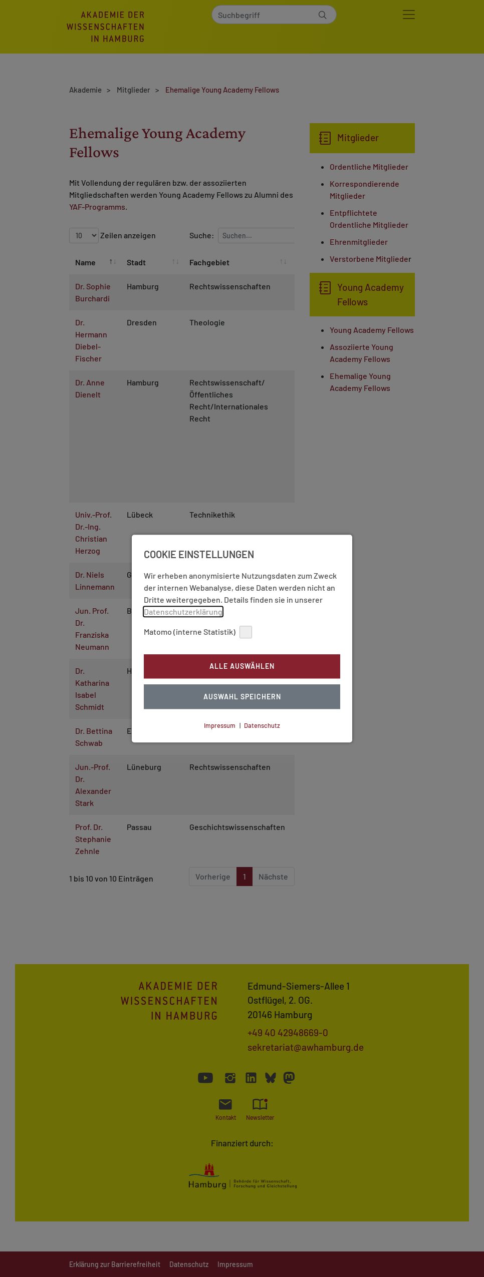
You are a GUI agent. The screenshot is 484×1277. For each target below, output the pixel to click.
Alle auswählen (242, 666)
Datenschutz (262, 725)
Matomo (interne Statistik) (198, 632)
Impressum (219, 725)
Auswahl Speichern (242, 696)
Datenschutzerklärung (183, 611)
